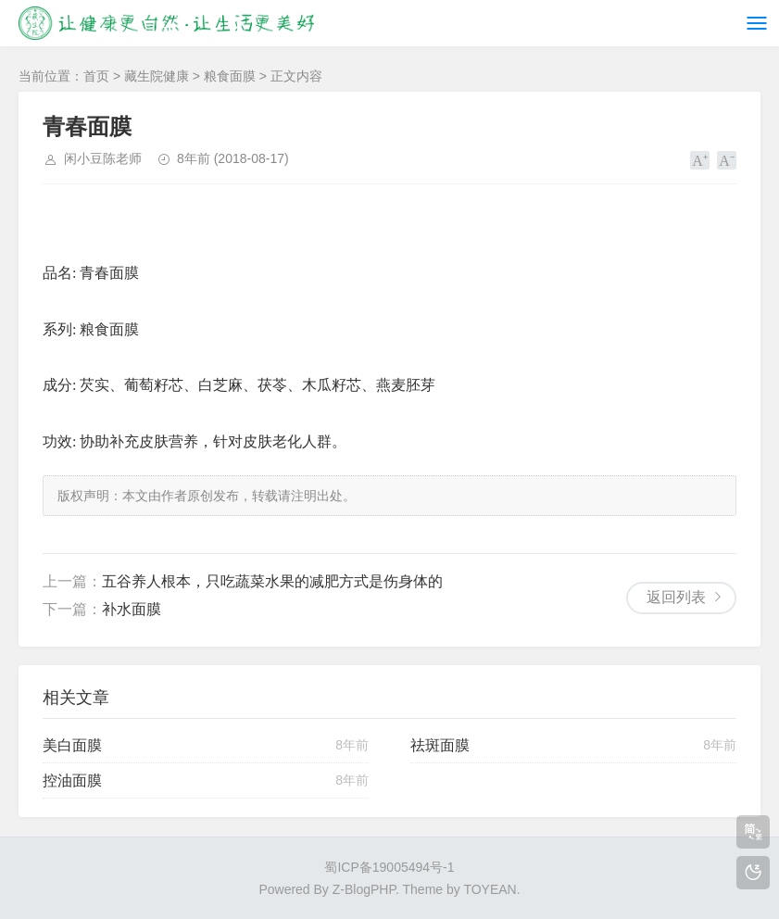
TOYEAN (489, 889)
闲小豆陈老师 (103, 158)
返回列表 (676, 597)
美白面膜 (72, 745)
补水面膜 (131, 609)
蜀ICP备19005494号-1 (389, 867)
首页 (96, 76)
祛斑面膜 (440, 745)
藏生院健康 (156, 76)
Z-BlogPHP (364, 889)
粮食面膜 (230, 76)
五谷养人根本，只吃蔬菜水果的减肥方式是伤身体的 (272, 581)
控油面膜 (72, 780)
